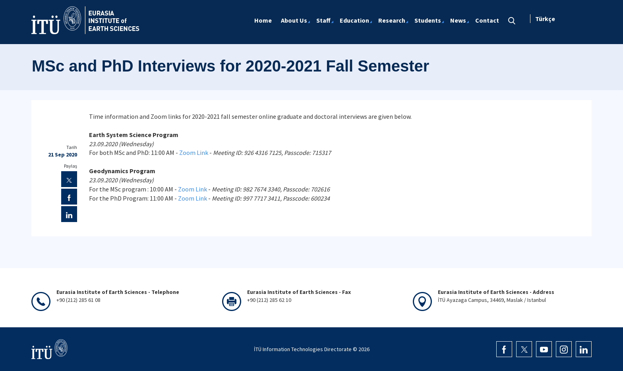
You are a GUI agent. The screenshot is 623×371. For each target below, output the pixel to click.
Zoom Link (193, 153)
